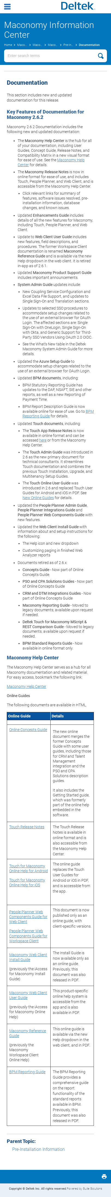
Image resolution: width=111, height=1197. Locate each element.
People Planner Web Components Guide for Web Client (28, 917)
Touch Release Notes (26, 827)
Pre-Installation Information (38, 1149)
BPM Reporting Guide (27, 1072)
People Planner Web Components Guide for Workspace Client (28, 936)
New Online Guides (38, 498)
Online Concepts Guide (28, 729)
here (43, 440)
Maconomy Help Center (26, 686)
